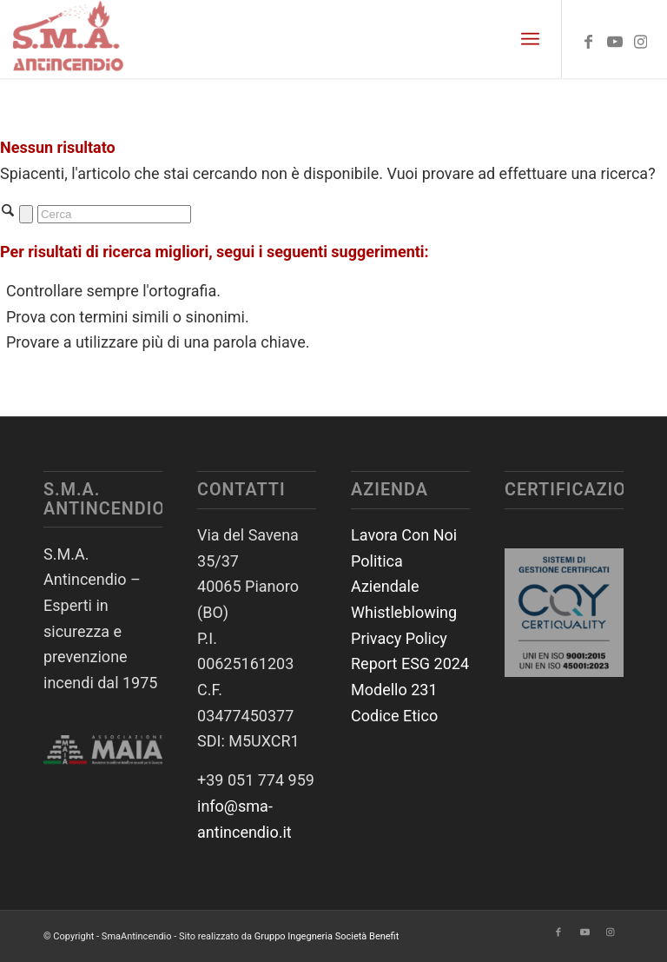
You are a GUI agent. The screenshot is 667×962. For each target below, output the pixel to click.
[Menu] (530, 39)
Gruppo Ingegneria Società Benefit (327, 936)
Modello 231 (394, 689)
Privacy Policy (399, 638)
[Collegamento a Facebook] (589, 39)
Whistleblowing (404, 612)
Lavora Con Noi (404, 535)
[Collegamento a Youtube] (615, 39)
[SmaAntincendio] (69, 39)
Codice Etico (394, 716)
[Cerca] (114, 214)
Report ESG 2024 (410, 663)
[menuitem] (530, 39)
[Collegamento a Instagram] (641, 39)
